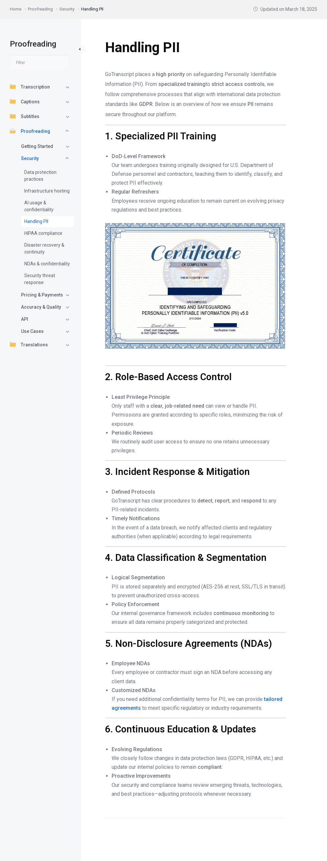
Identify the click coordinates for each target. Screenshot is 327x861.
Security (30, 158)
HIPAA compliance (43, 233)
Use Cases (32, 331)
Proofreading (30, 131)
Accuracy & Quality (41, 307)
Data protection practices (40, 176)
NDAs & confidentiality (47, 263)
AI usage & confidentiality (39, 206)
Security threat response (39, 279)
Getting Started (37, 146)
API (24, 319)
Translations (29, 344)
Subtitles (24, 116)
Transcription (30, 87)
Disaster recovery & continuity (44, 248)
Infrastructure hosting (47, 191)
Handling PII (36, 221)
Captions (25, 101)
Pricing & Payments (42, 294)
